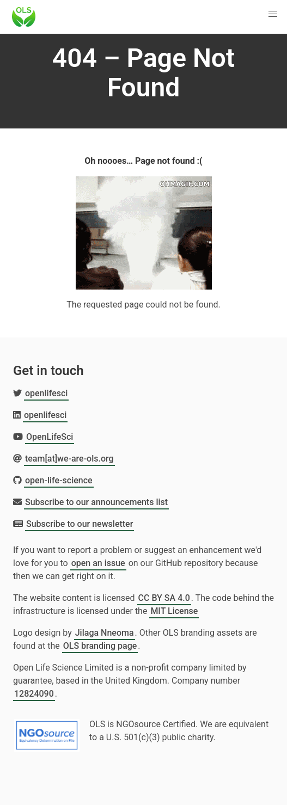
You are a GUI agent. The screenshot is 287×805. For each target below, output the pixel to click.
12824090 (34, 694)
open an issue (98, 563)
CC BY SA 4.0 (164, 598)
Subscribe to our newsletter (79, 524)
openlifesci (46, 393)
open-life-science (59, 480)
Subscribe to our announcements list (96, 502)
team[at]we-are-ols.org (69, 458)
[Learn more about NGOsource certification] (47, 731)
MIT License (174, 611)
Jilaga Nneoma (104, 633)
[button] (273, 14)
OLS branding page (100, 646)
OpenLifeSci (49, 437)
